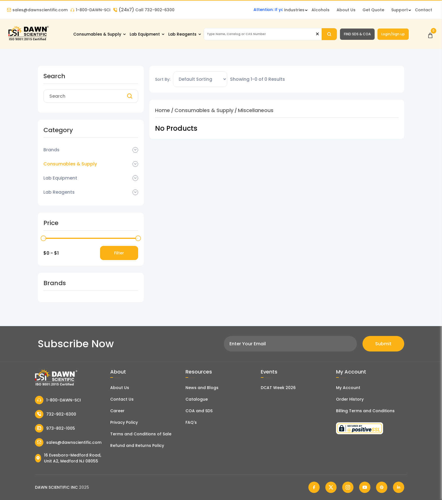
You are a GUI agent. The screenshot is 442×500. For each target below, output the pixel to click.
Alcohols (320, 10)
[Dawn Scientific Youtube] (364, 487)
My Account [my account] (348, 387)
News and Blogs (201, 387)
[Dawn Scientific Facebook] (314, 487)
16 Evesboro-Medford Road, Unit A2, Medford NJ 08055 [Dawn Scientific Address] (68, 458)
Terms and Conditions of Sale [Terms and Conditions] (140, 434)
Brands (51, 150)
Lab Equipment (145, 34)
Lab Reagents (182, 34)
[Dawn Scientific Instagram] (347, 487)
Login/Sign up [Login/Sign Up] (393, 34)
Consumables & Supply (97, 34)
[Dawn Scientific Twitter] (331, 487)
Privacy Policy (124, 422)
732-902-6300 (55, 414)
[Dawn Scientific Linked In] (398, 487)
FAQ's (191, 422)
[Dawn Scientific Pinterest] (381, 487)
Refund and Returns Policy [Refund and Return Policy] (137, 445)
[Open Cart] (430, 34)
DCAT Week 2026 (278, 387)
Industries (294, 10)
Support (399, 10)
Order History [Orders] (350, 399)
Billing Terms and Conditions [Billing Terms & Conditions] (365, 411)
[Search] (329, 34)
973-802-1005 (55, 428)
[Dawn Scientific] (28, 40)
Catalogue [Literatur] (196, 399)
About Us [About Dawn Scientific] (346, 10)
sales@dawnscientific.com (37, 10)
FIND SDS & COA (357, 34)
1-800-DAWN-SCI (90, 10)
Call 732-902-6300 (143, 10)
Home (162, 110)
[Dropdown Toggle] (135, 150)
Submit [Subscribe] (383, 343)
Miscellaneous (255, 110)
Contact (423, 10)
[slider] (43, 238)
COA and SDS (199, 411)
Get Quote (373, 10)
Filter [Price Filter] (119, 253)
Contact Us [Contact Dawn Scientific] (122, 399)
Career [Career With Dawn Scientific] (117, 411)
